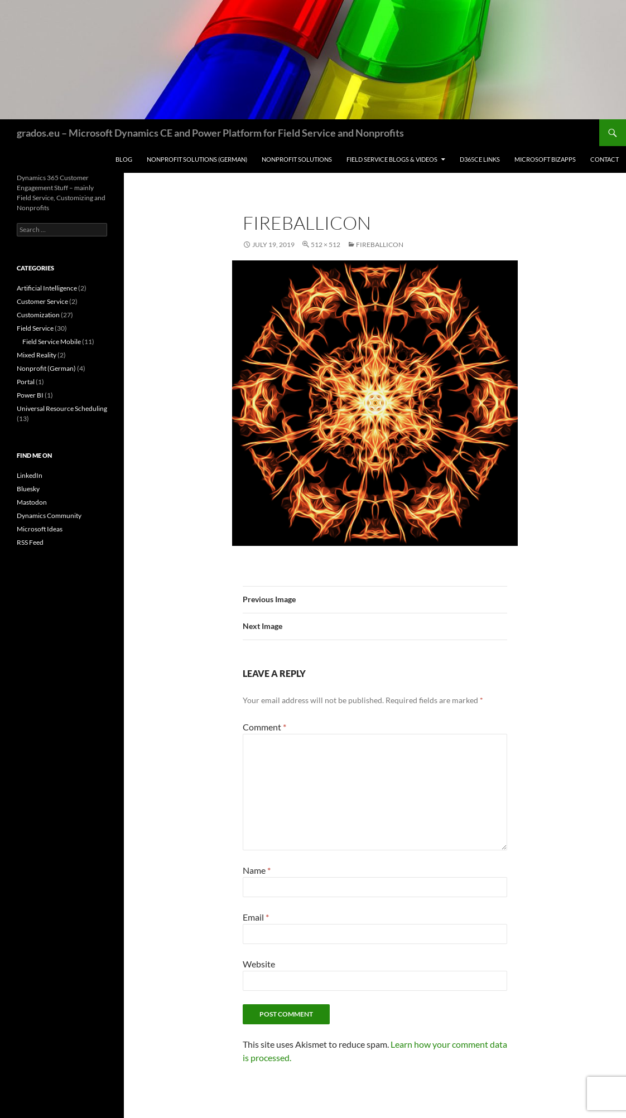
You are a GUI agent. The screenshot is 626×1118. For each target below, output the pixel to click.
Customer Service (42, 301)
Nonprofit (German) (46, 368)
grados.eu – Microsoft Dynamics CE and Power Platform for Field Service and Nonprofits (210, 133)
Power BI (30, 395)
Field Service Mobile (51, 341)
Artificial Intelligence (47, 288)
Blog (123, 159)
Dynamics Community (49, 515)
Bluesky (28, 489)
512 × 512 (325, 244)
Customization (38, 315)
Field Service (35, 328)
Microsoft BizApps (545, 159)
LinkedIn (29, 475)
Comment (264, 727)
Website (259, 964)
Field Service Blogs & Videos (391, 159)
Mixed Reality (36, 355)
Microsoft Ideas (39, 529)
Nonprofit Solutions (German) (197, 159)
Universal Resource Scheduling (62, 408)
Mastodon (32, 502)
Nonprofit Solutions (297, 159)
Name (257, 870)
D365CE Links (480, 159)
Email (256, 917)
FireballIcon (379, 244)
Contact (604, 159)
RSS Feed (30, 542)
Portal (26, 381)
